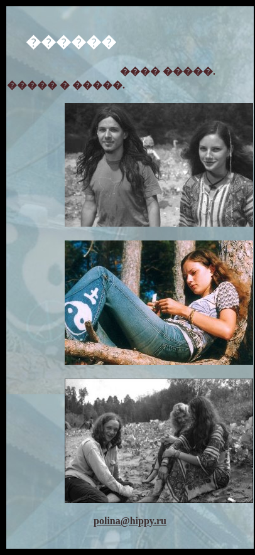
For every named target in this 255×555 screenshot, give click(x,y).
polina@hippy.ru (130, 520)
